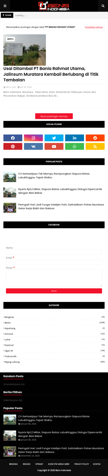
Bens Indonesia (63, 470)
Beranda (13, 464)
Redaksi (26, 464)
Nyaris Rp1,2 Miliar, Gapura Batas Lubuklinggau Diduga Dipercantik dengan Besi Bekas (60, 191)
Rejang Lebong (55, 361)
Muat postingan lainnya (54, 116)
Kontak (97, 464)
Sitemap (39, 464)
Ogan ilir (55, 350)
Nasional (55, 345)
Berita (10, 39)
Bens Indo (11, 86)
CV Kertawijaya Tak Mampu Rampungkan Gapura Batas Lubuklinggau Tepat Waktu (54, 175)
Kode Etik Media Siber (58, 464)
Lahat (55, 339)
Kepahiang (55, 328)
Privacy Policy (81, 464)
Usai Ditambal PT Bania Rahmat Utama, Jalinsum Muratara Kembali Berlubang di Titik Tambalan (50, 74)
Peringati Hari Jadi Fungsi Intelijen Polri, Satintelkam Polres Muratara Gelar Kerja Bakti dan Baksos (61, 206)
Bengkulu (55, 317)
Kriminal (55, 333)
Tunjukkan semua (94, 27)
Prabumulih (55, 356)
